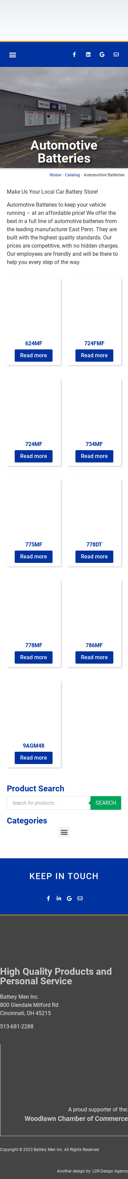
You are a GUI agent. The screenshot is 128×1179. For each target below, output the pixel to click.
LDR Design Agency (110, 1171)
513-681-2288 (16, 1026)
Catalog (72, 174)
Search (106, 803)
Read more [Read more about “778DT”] (94, 556)
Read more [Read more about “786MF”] (94, 657)
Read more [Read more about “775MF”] (33, 556)
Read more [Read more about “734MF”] (94, 456)
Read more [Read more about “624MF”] (33, 355)
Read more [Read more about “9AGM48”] (33, 757)
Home (55, 174)
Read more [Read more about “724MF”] (33, 456)
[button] (12, 54)
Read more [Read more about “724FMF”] (94, 355)
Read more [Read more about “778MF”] (33, 657)
